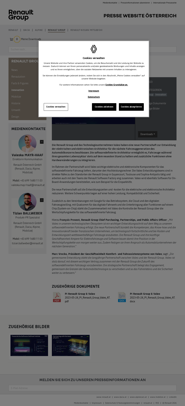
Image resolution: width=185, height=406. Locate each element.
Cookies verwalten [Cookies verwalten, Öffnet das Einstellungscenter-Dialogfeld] (56, 106)
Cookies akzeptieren (131, 106)
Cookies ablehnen (104, 106)
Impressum (93, 90)
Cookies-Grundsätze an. (116, 84)
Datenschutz (94, 97)
